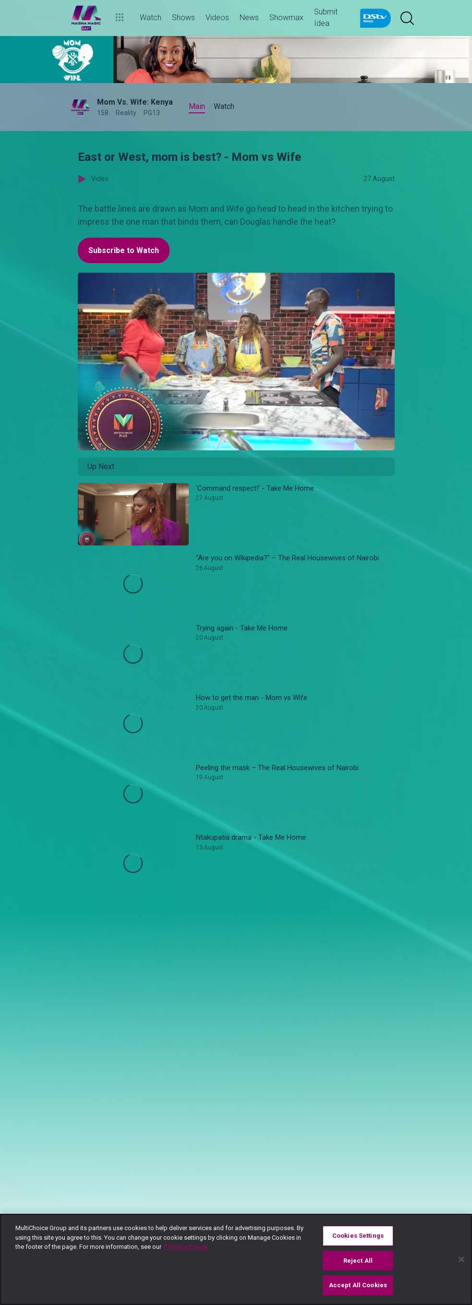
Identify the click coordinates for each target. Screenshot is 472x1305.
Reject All (358, 1260)
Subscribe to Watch (123, 250)
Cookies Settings (358, 1235)
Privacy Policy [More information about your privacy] (186, 1246)
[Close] (461, 1259)
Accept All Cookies (358, 1285)
